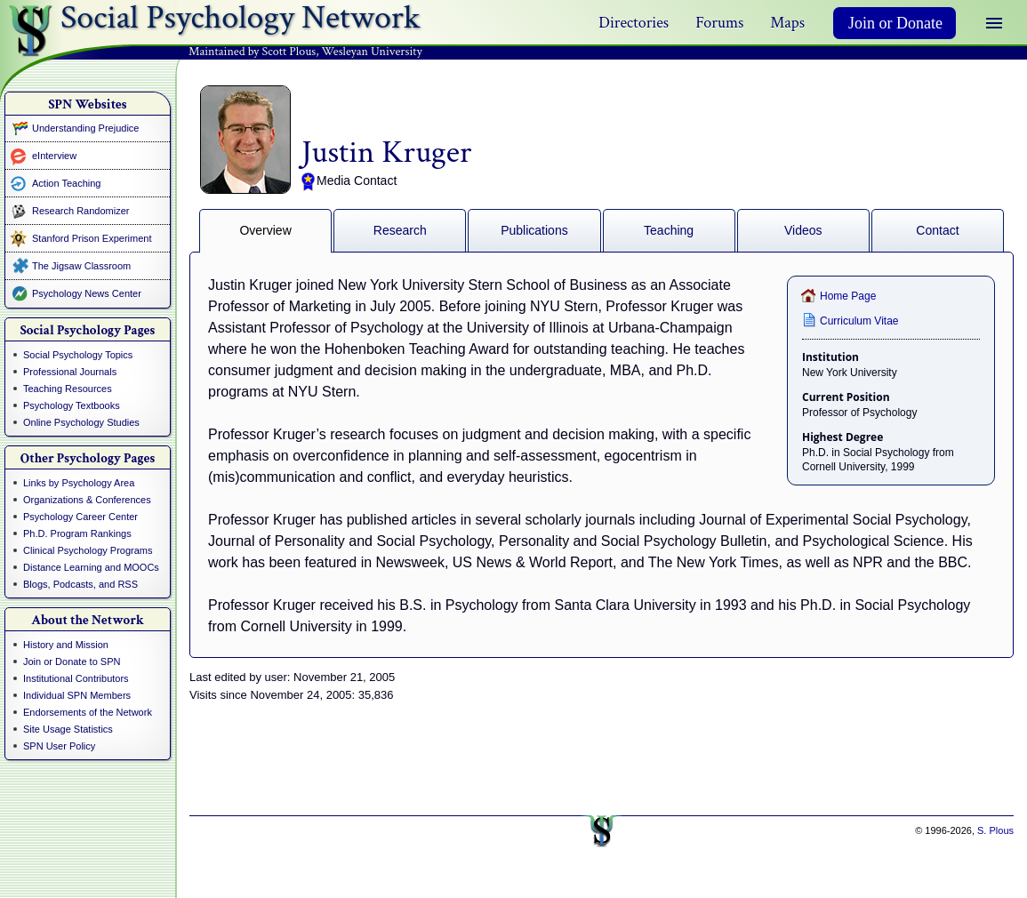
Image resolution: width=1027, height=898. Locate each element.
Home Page (848, 296)
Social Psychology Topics (77, 354)
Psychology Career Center (80, 516)
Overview (265, 230)
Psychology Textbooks (71, 405)
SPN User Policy (59, 746)
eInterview (54, 155)
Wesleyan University (372, 52)
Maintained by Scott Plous (252, 52)
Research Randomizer (80, 210)
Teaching (669, 230)
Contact (937, 230)
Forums (719, 22)
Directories (633, 22)
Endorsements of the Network (87, 712)
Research (400, 230)
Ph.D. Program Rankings (77, 533)
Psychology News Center (86, 293)
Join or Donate (895, 23)
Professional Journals (69, 371)
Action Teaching (66, 183)
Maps (787, 22)
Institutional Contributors (76, 678)
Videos (803, 230)
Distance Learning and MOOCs (91, 567)
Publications (534, 230)
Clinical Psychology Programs (88, 550)
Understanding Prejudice (85, 128)
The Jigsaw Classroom (81, 266)
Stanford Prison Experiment (92, 238)
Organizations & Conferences (87, 499)
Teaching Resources (67, 388)
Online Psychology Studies (81, 422)
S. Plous (995, 830)
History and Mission (65, 644)
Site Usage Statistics (68, 729)
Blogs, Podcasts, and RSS (80, 584)
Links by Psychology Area (78, 482)
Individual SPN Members (77, 695)
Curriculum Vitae (859, 321)
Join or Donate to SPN (71, 661)
